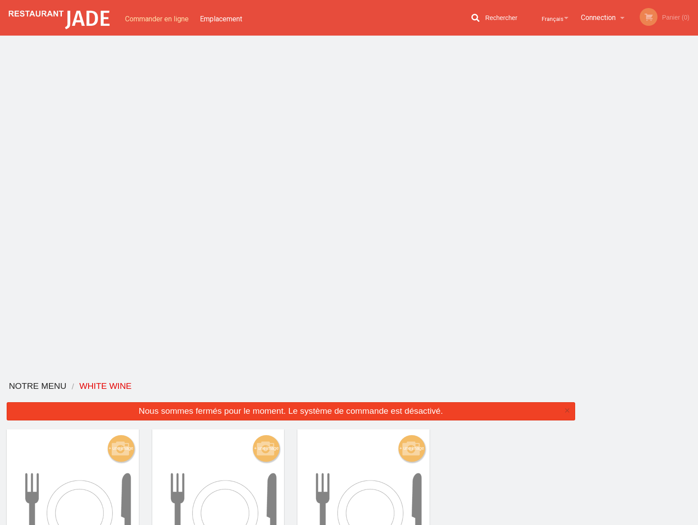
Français (549, 17)
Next (691, 130)
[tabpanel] (640, 131)
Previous (588, 130)
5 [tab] (659, 193)
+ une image (121, 111)
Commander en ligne (157, 17)
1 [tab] (606, 193)
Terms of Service (364, 519)
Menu (326, 406)
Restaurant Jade (168, 394)
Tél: (493, 444)
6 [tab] (673, 193)
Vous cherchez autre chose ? (291, 355)
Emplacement (223, 17)
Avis (398, 406)
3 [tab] (633, 193)
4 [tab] (646, 193)
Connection (598, 17)
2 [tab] (619, 193)
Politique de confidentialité (410, 432)
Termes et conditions (419, 417)
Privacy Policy (316, 519)
